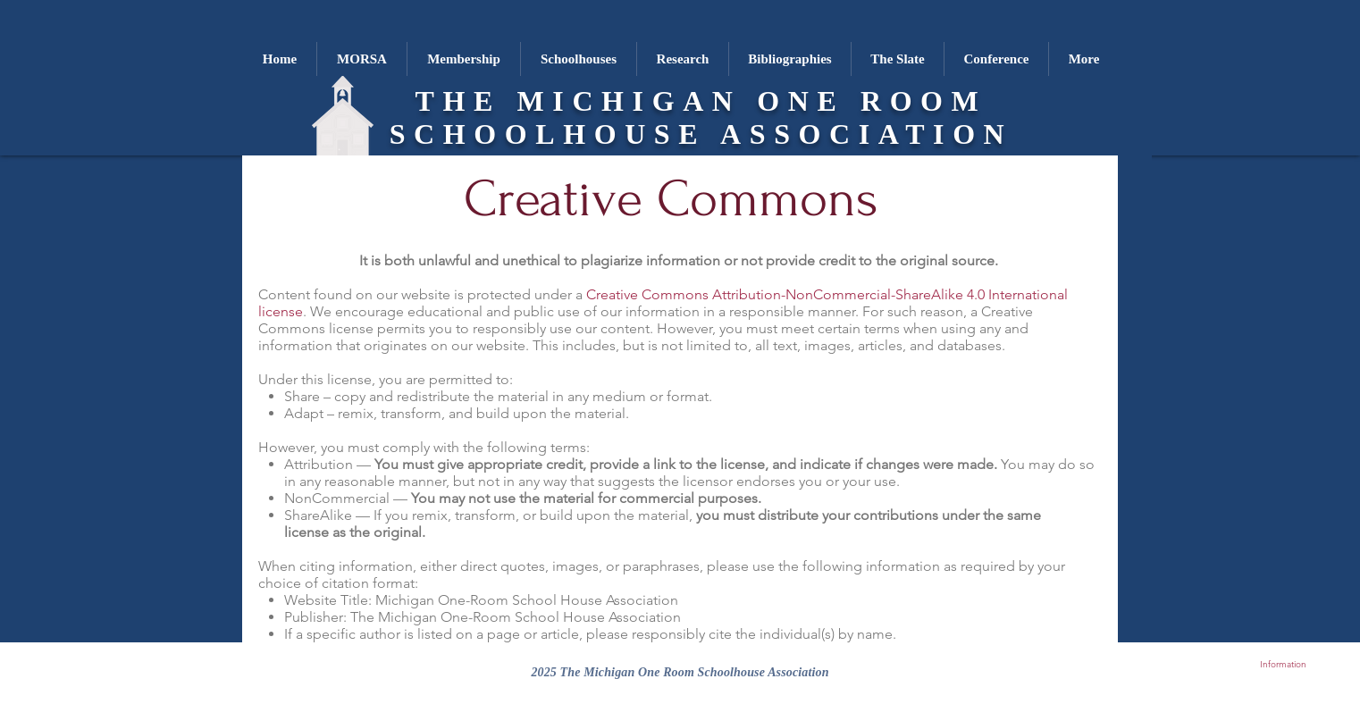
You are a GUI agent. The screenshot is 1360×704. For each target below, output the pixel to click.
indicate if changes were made (897, 464)
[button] (578, 59)
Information (1283, 664)
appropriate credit (525, 464)
